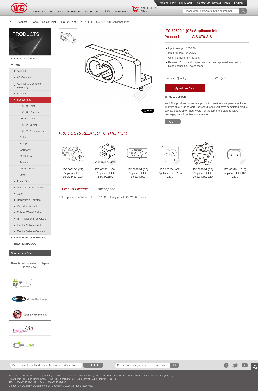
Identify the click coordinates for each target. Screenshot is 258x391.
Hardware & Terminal (29, 199)
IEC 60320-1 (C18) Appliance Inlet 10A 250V (235, 173)
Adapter (21, 93)
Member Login (168, 2)
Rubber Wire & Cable (29, 212)
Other (23, 174)
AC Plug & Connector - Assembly (30, 85)
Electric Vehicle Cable (29, 225)
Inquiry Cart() (186, 2)
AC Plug (22, 70)
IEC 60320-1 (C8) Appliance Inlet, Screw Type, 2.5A (202, 173)
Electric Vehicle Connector (32, 231)
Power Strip (23, 181)
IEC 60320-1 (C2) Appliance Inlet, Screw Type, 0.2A (73, 173)
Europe (24, 143)
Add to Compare (176, 96)
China (23, 137)
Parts (35, 21)
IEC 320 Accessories (32, 131)
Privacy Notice (52, 375)
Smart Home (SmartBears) (30, 237)
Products (22, 21)
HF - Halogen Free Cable (31, 218)
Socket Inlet (49, 21)
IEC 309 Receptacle (31, 112)
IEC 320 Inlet (68, 21)
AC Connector (25, 77)
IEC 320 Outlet (28, 124)
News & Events (221, 2)
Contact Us (203, 2)
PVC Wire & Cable (27, 206)
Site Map (13, 375)
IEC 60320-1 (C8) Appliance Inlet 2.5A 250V (170, 173)
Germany (25, 149)
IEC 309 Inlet (27, 105)
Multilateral (26, 156)
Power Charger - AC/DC (31, 187)
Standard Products (25, 58)
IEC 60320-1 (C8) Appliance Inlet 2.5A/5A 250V (105, 173)
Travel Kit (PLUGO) (25, 243)
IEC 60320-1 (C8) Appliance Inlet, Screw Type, (138, 173)
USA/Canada (27, 168)
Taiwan (24, 162)
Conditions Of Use (31, 375)
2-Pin (83, 21)
